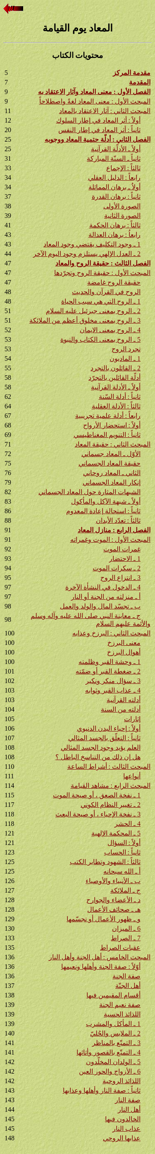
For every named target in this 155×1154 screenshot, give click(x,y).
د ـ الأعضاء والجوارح (113, 899)
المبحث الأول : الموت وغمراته (110, 539)
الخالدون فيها (123, 1119)
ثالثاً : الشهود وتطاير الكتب (105, 861)
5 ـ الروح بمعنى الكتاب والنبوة (100, 339)
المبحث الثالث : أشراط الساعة (108, 766)
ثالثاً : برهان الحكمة (115, 225)
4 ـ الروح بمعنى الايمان (110, 329)
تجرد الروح (126, 348)
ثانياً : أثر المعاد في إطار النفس (99, 129)
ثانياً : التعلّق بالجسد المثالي (104, 737)
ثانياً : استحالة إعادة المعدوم (103, 510)
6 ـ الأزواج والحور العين (110, 1071)
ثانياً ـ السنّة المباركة (114, 158)
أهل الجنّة (128, 985)
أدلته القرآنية (124, 699)
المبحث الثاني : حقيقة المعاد (112, 444)
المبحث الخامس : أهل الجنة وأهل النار (99, 957)
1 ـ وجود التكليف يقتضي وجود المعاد (92, 244)
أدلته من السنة (121, 709)
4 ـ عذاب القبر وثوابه (113, 690)
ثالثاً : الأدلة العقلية (116, 406)
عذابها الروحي (122, 1138)
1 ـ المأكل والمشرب (113, 1023)
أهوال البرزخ (124, 652)
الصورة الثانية (122, 215)
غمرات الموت (122, 549)
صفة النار (128, 1099)
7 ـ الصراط (126, 938)
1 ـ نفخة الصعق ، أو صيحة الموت (97, 795)
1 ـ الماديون (125, 358)
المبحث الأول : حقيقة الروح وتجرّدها (102, 272)
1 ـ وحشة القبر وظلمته (110, 661)
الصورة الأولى (122, 206)
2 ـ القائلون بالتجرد (116, 368)
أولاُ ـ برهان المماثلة (114, 187)
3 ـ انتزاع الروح (120, 577)
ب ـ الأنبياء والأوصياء (113, 880)
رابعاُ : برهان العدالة (114, 234)
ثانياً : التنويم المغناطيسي (107, 434)
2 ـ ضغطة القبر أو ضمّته (108, 671)
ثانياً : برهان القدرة (116, 196)
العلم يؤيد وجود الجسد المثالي (101, 747)
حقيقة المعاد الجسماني (110, 463)
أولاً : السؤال (124, 842)
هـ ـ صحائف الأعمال (114, 909)
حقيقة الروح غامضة (114, 282)
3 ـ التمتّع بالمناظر (116, 1042)
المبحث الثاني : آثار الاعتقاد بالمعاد (104, 110)
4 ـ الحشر (127, 823)
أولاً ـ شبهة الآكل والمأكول (106, 501)
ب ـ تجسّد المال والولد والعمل (100, 606)
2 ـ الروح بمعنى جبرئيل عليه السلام (93, 310)
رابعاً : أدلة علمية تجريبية (108, 415)
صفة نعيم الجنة (120, 1004)
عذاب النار (126, 1128)
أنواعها (132, 776)
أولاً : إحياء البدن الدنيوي (109, 728)
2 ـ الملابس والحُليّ (115, 1033)
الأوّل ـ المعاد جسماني (111, 453)
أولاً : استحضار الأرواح (112, 425)
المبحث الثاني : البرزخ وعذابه (111, 633)
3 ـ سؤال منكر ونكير (113, 680)
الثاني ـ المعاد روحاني (112, 472)
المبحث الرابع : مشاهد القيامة (110, 785)
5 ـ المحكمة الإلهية (116, 833)
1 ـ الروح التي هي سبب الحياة (101, 301)
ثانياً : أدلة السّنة (120, 396)
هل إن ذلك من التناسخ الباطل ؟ (98, 756)
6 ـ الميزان (126, 928)
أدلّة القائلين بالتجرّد (114, 377)
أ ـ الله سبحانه (122, 871)
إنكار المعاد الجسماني (112, 482)
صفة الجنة (126, 976)
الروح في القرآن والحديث (106, 291)
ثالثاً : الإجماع (123, 167)
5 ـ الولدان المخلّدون (113, 1061)
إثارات (132, 718)
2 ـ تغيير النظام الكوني (111, 804)
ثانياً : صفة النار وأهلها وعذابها (102, 1090)
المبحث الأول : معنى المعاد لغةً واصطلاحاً (94, 101)
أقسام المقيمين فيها (113, 995)
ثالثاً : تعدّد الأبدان (118, 520)
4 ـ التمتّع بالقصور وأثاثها (108, 1052)
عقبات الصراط (120, 947)
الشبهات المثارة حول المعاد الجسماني (89, 491)
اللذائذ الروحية (122, 1080)
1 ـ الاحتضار (125, 558)
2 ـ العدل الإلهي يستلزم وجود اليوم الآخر (87, 253)
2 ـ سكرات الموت (117, 568)
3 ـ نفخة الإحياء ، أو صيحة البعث (98, 814)
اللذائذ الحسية (122, 1014)
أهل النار (129, 1109)
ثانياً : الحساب (122, 852)
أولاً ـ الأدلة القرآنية (116, 387)
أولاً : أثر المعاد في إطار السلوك (98, 120)
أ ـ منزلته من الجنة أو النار (106, 596)
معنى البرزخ (124, 642)
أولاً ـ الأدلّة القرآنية (116, 148)
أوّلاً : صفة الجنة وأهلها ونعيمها (101, 966)
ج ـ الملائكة (125, 890)
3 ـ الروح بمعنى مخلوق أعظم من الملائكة (85, 320)
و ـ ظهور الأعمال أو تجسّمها (104, 918)
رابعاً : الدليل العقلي (114, 177)
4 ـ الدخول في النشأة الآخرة (103, 587)
